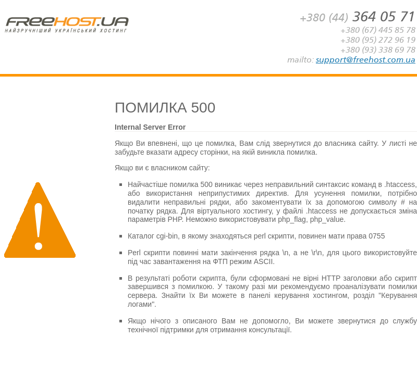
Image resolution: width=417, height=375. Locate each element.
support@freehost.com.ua (365, 60)
